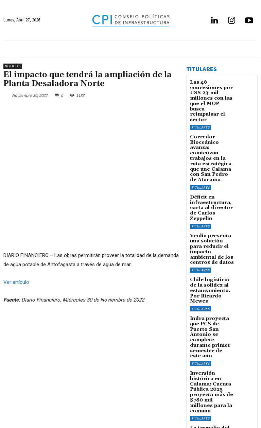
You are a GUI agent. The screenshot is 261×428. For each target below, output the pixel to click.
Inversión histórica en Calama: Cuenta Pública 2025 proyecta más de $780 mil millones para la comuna (211, 306)
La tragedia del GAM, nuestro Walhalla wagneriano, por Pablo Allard (208, 343)
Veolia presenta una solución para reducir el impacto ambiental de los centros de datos (211, 199)
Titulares (200, 107)
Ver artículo (16, 282)
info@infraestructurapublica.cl (30, 402)
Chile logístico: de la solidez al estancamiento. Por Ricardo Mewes (212, 232)
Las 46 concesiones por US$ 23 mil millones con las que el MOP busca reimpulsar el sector (211, 91)
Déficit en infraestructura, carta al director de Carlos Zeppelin (210, 167)
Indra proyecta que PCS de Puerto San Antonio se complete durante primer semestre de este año (210, 266)
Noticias (12, 66)
